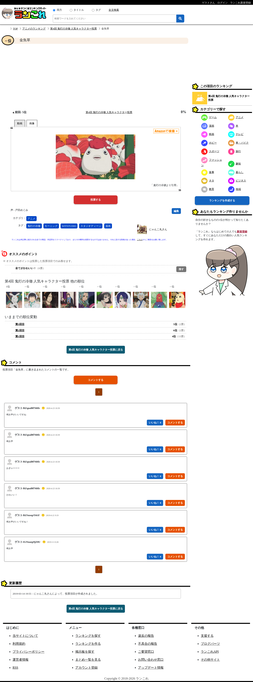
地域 (234, 189)
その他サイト (210, 659)
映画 (207, 134)
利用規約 (19, 643)
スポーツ (210, 151)
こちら (139, 240)
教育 (207, 189)
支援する (207, 635)
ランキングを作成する (222, 200)
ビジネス (237, 180)
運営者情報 (20, 659)
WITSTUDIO (69, 225)
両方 (59, 9)
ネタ (207, 180)
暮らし (236, 172)
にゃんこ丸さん (158, 229)
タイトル (79, 9)
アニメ (31, 218)
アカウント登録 (86, 667)
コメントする (95, 379)
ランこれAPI (210, 651)
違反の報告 (146, 635)
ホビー (209, 142)
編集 (176, 211)
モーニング (51, 225)
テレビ (236, 134)
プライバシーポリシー (28, 651)
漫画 (108, 225)
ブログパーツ (210, 643)
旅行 (234, 151)
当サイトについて (25, 635)
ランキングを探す (88, 635)
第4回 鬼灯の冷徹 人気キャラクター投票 (73, 28)
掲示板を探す (84, 651)
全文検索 (114, 9)
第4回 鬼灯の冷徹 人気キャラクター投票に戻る (96, 349)
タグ (98, 9)
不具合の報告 (147, 643)
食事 (207, 172)
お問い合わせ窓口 (151, 659)
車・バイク (238, 142)
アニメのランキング (34, 28)
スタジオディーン (90, 225)
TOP (15, 28)
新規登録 (242, 231)
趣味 (234, 163)
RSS (15, 667)
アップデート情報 (151, 667)
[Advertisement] (95, 77)
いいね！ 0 (155, 422)
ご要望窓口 (146, 651)
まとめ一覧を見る (88, 659)
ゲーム (209, 117)
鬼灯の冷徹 (33, 225)
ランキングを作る (88, 643)
